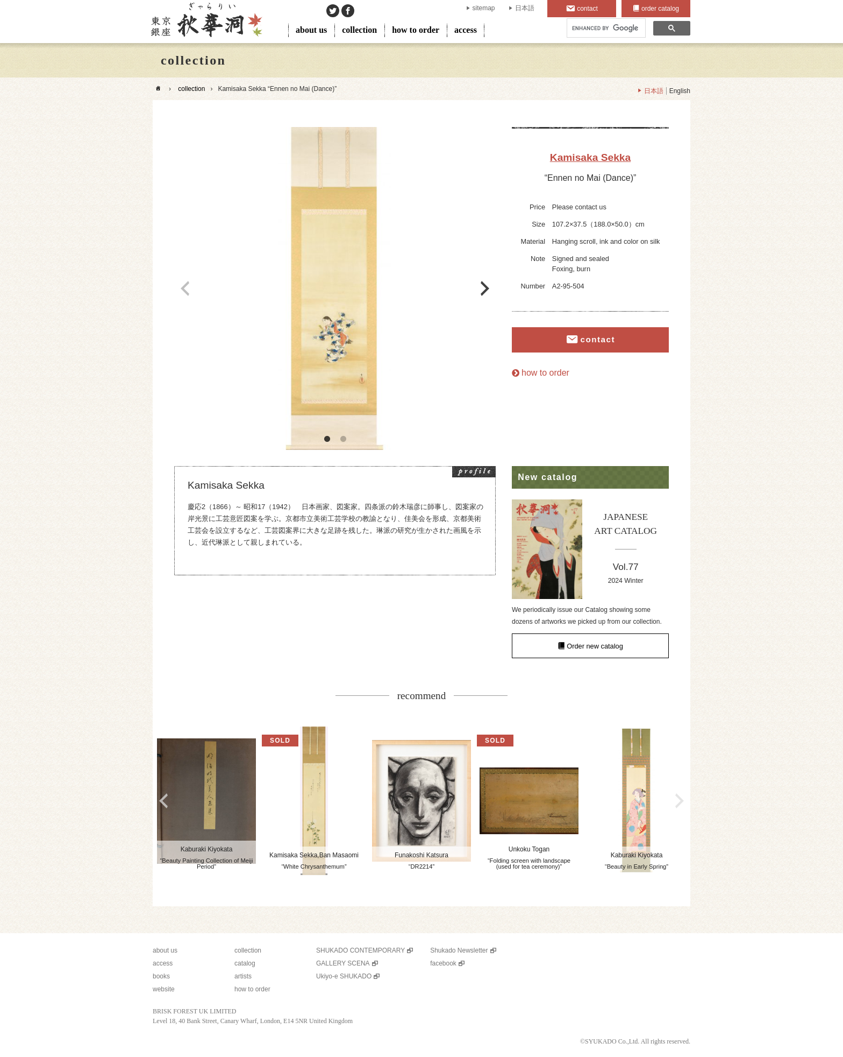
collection (359, 29)
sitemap (484, 8)
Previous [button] (185, 288)
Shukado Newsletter (459, 950)
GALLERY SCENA (343, 963)
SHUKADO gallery (206, 21)
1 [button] (327, 439)
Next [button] (485, 288)
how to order (415, 29)
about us (311, 29)
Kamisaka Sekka (590, 157)
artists (243, 976)
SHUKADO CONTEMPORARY (360, 950)
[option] (335, 288)
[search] (605, 28)
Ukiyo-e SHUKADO (344, 976)
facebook (443, 963)
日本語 (524, 8)
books (161, 976)
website (164, 989)
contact (587, 8)
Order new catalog (595, 646)
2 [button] (343, 439)
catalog (244, 963)
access (465, 29)
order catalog (660, 8)
